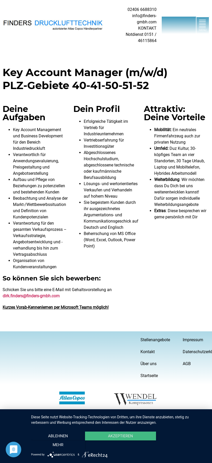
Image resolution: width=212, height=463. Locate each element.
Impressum (193, 339)
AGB (187, 363)
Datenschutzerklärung (196, 351)
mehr (180, 445)
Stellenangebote (153, 339)
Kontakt (147, 351)
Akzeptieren (119, 445)
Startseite (149, 375)
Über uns (148, 363)
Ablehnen (57, 445)
